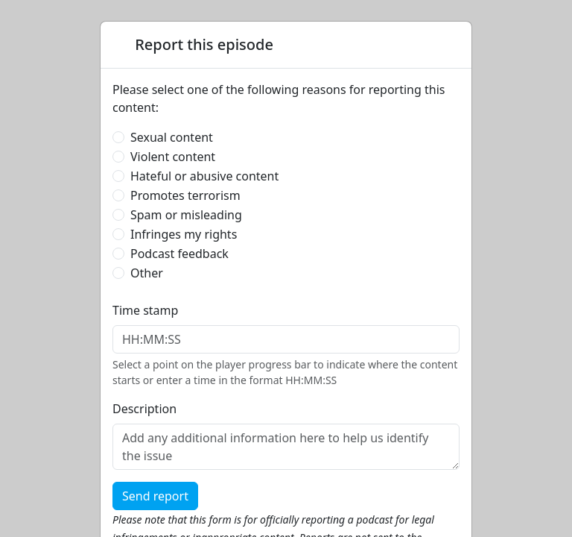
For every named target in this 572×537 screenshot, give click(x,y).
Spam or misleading (186, 215)
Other (146, 273)
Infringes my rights (183, 234)
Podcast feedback (179, 253)
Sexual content (171, 137)
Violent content (172, 156)
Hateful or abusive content (204, 176)
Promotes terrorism (185, 195)
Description (144, 409)
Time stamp (145, 310)
